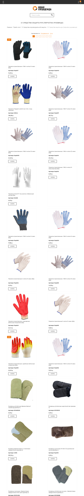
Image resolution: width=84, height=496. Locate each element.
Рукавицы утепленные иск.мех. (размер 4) (41, 449)
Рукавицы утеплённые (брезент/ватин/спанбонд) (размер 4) (41, 279)
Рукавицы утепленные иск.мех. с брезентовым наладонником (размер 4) (14, 364)
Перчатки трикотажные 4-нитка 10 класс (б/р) (42, 194)
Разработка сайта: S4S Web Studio (9, 494)
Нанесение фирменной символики (29, 479)
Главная (9, 27)
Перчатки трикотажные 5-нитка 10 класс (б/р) (41, 237)
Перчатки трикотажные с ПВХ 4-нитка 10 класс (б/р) (14, 67)
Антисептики (63, 473)
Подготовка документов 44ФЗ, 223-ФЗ (29, 474)
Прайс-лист (17, 27)
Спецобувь (63, 479)
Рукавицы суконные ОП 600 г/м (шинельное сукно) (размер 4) (39, 322)
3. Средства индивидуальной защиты (34, 27)
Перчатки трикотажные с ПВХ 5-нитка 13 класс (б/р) (42, 67)
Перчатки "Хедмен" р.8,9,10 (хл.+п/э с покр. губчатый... (67, 67)
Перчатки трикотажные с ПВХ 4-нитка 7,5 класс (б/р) (68, 109)
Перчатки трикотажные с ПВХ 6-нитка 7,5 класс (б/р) (41, 109)
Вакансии (44, 478)
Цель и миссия (45, 472)
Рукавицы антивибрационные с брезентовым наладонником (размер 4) (14, 407)
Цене (51, 33)
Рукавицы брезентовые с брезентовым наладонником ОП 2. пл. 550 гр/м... (68, 449)
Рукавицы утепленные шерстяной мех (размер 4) (68, 279)
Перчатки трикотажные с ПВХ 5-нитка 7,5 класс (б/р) (68, 194)
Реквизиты (44, 474)
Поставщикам (26, 482)
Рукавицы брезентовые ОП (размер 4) (41, 406)
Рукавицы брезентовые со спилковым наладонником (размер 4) (14, 322)
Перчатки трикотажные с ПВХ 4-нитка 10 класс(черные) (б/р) (41, 125)
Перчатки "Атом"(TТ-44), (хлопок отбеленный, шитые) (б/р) (12, 152)
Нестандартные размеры (27, 485)
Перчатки (62, 482)
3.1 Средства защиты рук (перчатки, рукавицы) (62, 27)
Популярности (45, 33)
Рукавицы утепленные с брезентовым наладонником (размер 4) (68, 364)
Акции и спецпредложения (46, 481)
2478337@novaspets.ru (10, 483)
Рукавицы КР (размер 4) (10, 448)
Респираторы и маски (66, 475)
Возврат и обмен (27, 477)
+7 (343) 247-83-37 (9, 481)
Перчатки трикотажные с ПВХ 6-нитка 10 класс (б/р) (68, 152)
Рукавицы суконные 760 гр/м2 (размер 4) (68, 407)
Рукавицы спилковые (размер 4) (39, 363)
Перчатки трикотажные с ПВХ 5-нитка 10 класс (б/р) (14, 279)
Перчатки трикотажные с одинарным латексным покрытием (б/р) (14, 237)
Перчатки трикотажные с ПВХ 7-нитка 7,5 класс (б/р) (14, 109)
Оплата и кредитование (47, 476)
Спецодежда (63, 477)
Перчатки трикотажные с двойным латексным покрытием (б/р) (67, 237)
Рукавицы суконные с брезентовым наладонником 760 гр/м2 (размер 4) (67, 322)
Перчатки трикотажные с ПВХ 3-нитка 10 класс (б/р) (14, 194)
